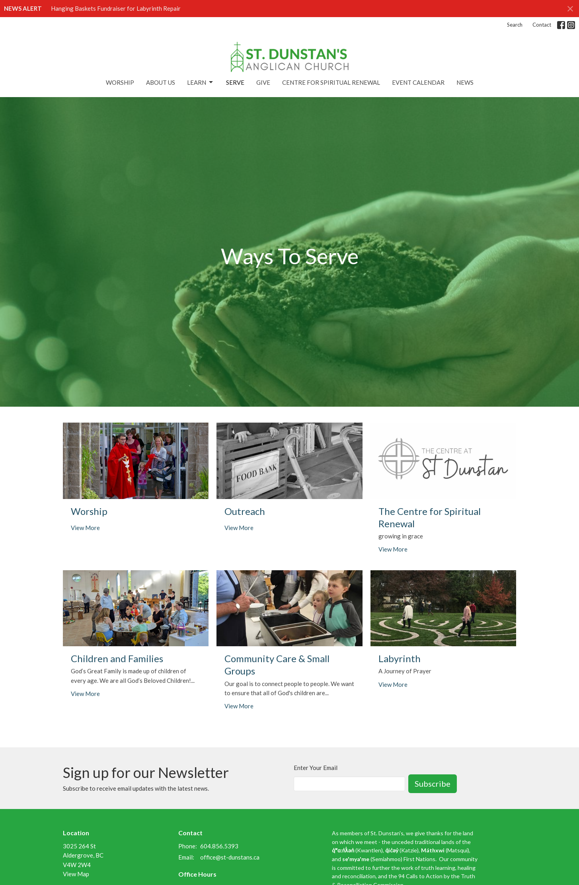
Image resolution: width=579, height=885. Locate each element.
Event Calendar (418, 82)
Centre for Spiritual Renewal (331, 82)
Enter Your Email (315, 767)
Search (514, 24)
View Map (76, 873)
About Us (160, 82)
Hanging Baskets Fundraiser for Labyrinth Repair (116, 8)
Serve (235, 82)
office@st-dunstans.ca (229, 857)
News (465, 82)
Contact (541, 24)
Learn (200, 82)
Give (263, 82)
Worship (120, 82)
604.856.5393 (219, 846)
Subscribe (432, 783)
